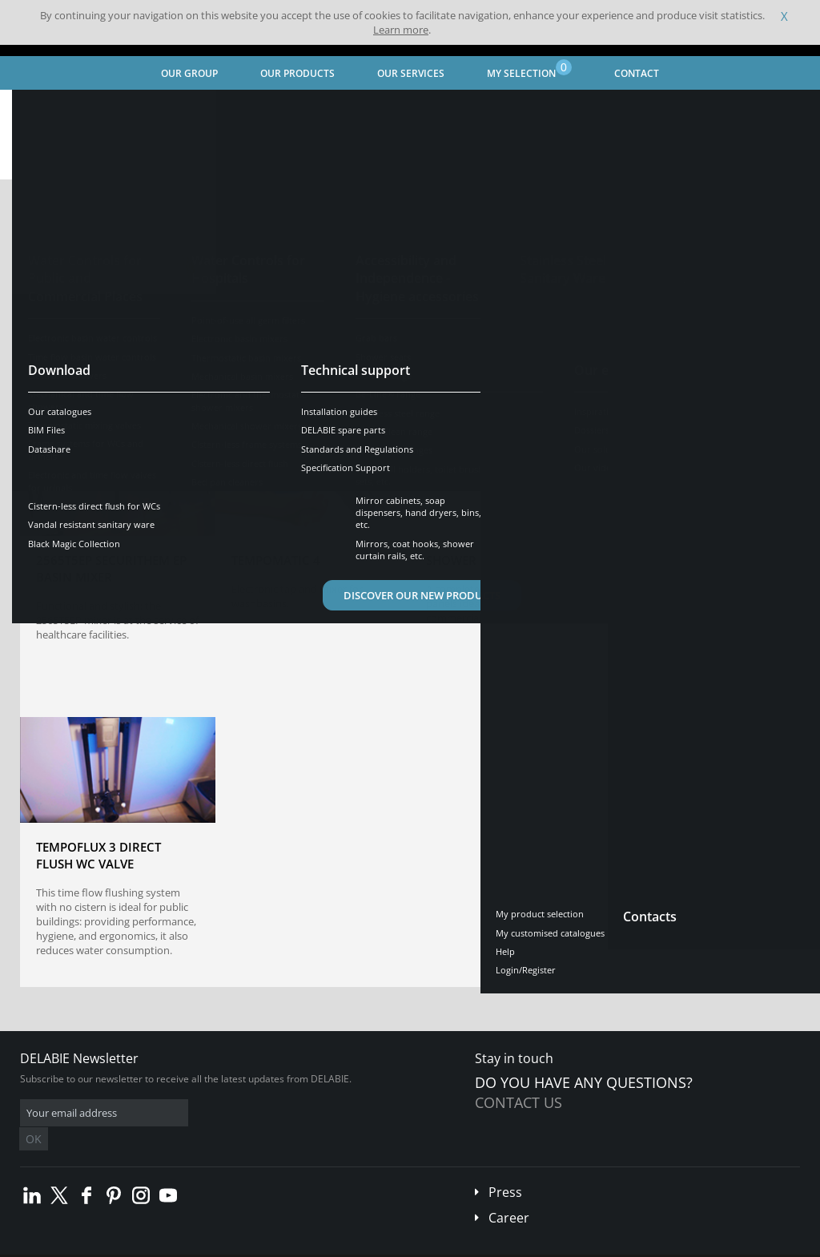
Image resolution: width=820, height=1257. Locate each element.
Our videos (252, 108)
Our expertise (175, 108)
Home (34, 108)
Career (508, 1194)
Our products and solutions (361, 108)
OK (274, 1113)
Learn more (400, 29)
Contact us (518, 1102)
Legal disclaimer (244, 1244)
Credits (309, 1244)
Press (505, 1168)
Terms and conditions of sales (134, 1244)
